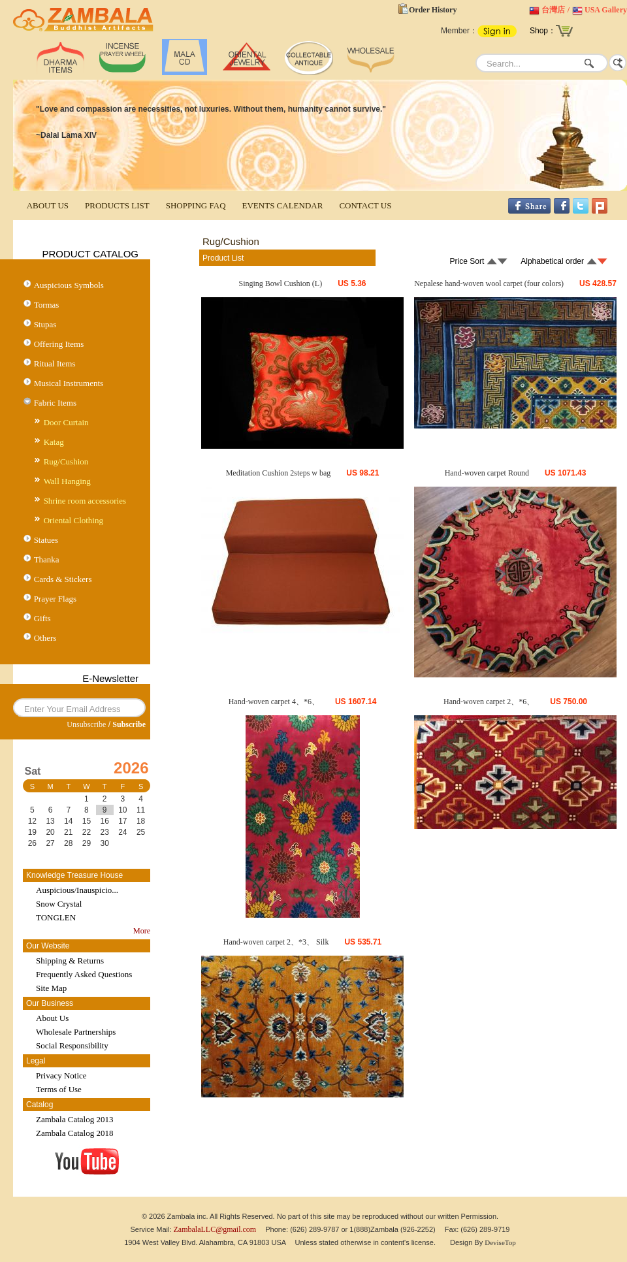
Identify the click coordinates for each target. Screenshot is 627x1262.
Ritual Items (55, 363)
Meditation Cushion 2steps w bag (278, 472)
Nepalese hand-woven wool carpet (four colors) (489, 283)
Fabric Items (55, 403)
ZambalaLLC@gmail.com (215, 1229)
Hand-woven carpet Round (487, 472)
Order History (433, 9)
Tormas (46, 305)
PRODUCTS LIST (117, 205)
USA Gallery (606, 9)
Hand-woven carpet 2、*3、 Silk (276, 941)
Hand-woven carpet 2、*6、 (488, 701)
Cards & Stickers (63, 579)
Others (45, 638)
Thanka (46, 559)
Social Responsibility (72, 1045)
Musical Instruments (69, 383)
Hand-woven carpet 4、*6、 (274, 701)
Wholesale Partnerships (76, 1032)
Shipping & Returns (70, 960)
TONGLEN (56, 917)
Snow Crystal (59, 904)
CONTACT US (365, 205)
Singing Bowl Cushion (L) (280, 283)
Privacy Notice (61, 1075)
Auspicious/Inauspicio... (77, 890)
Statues (46, 540)
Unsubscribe (86, 724)
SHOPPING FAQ (196, 205)
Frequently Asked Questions (84, 974)
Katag (54, 442)
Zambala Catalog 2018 (74, 1133)
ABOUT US (48, 205)
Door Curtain (66, 422)
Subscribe (129, 724)
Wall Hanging (67, 481)
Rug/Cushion (66, 461)
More (141, 930)
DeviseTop (500, 1242)
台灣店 (553, 9)
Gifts (42, 618)
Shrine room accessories (85, 501)
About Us (52, 1018)
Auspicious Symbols (69, 285)
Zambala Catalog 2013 (74, 1119)
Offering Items (59, 344)
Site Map (51, 988)
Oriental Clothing (73, 520)
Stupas (45, 324)
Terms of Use (59, 1089)
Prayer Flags (55, 599)
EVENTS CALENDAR (282, 205)
